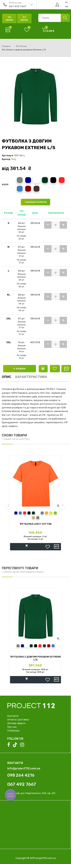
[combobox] (54, 18)
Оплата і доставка (18, 719)
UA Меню (9, 18)
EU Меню (24, 18)
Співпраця (13, 730)
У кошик (20, 368)
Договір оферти (16, 723)
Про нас (12, 726)
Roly (13, 159)
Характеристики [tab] (31, 377)
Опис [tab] (6, 377)
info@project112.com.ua (23, 768)
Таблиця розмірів (35, 202)
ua (66, 6)
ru (66, 2)
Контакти (12, 716)
